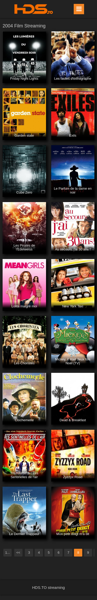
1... (7, 552)
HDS (33, 9)
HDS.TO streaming (48, 587)
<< (18, 552)
